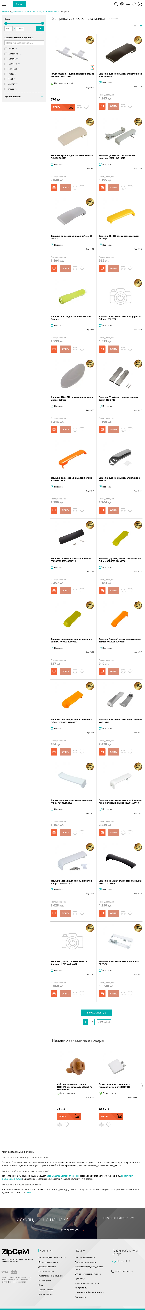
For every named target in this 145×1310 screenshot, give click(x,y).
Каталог (19, 4)
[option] (75, 1091)
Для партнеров (45, 1294)
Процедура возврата (48, 1262)
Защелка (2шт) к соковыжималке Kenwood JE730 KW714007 (69, 962)
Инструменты (81, 1287)
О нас (41, 1285)
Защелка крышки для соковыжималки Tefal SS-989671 (72, 156)
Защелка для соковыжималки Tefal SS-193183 (72, 237)
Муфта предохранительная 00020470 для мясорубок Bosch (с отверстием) (74, 1087)
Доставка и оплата (47, 1266)
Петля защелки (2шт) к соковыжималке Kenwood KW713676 (72, 75)
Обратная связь (45, 1289)
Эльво (11, 89)
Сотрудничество (46, 1271)
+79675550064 (122, 1271)
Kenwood (12, 64)
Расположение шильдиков (50, 1275)
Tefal (10, 79)
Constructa (13, 54)
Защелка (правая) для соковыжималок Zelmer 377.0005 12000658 (120, 559)
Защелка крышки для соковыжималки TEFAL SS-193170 (120, 882)
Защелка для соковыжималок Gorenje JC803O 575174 (71, 479)
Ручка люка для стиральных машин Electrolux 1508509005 (114, 1085)
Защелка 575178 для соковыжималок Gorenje (71, 318)
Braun (11, 49)
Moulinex (12, 69)
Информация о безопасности (52, 1257)
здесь (29, 1192)
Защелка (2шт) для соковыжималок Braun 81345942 (118, 398)
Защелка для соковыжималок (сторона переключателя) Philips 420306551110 (120, 801)
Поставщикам (44, 1280)
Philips (11, 74)
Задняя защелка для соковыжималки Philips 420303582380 (71, 801)
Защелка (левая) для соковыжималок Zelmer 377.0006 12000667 (71, 640)
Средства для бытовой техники (89, 1292)
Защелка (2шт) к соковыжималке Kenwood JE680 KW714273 (117, 156)
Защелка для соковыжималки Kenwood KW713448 (120, 721)
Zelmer (11, 84)
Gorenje (12, 59)
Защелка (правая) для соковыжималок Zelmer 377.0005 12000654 (120, 640)
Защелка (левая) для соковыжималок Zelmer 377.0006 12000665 (71, 721)
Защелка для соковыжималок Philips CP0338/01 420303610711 (71, 559)
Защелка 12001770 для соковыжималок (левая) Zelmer (72, 398)
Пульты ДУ (80, 1278)
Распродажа (80, 1297)
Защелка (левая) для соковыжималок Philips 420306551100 (71, 882)
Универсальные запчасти (87, 1283)
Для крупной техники (85, 1257)
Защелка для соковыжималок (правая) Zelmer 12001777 (120, 318)
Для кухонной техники (85, 1262)
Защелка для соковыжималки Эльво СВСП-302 (119, 962)
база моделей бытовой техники (63, 1175)
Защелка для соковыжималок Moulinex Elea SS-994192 (120, 75)
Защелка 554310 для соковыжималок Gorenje (119, 237)
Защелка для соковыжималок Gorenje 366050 (119, 479)
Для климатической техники (88, 1274)
